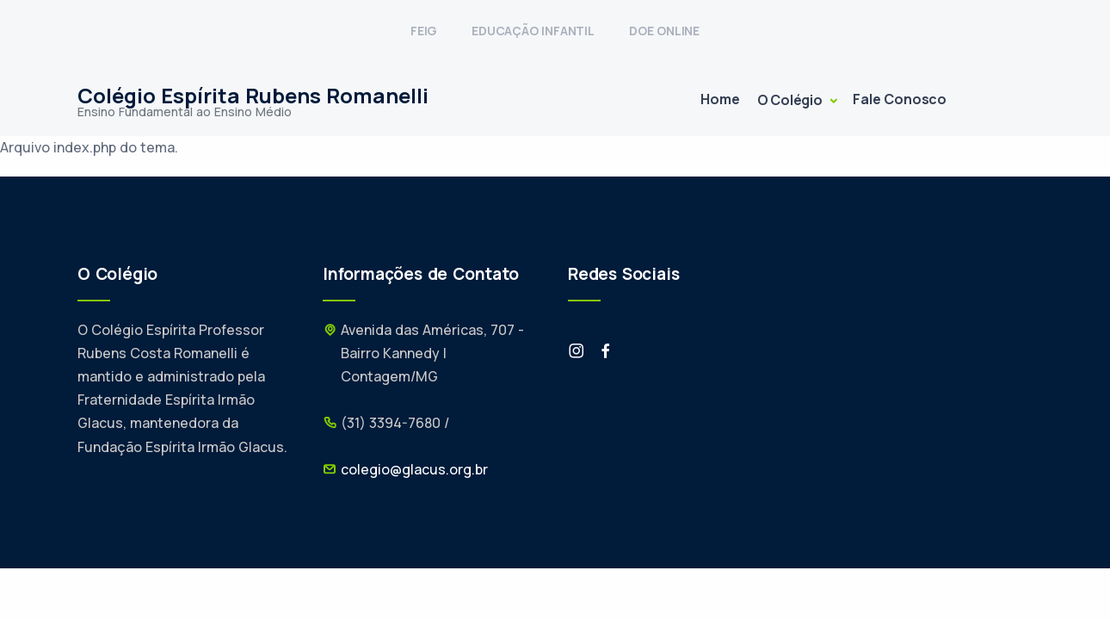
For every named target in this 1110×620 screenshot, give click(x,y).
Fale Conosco (900, 99)
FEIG (423, 30)
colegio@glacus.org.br (414, 469)
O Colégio (791, 99)
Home (719, 99)
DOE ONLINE (664, 30)
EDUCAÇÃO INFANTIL (533, 30)
